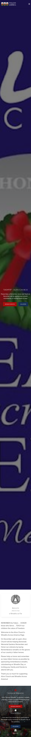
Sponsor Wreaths (10, 304)
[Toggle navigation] (29, 4)
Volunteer (23, 304)
